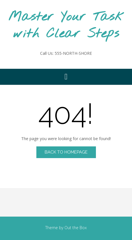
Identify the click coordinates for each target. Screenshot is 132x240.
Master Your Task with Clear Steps (66, 25)
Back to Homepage (66, 152)
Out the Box (75, 227)
